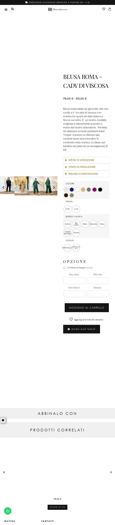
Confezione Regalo (80, 268)
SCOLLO (70, 240)
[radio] (66, 189)
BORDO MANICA (74, 216)
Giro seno (74, 274)
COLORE (70, 184)
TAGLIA (69, 201)
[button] (3, 187)
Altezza (98, 287)
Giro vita (98, 274)
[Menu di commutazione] (6, 9)
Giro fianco (74, 287)
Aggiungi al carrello (86, 307)
